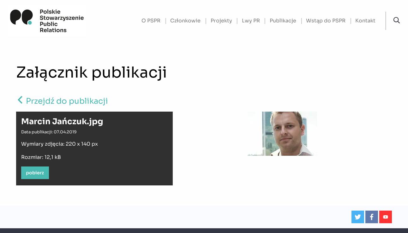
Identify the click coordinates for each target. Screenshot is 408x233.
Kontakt (365, 20)
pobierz (35, 173)
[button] (396, 20)
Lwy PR (251, 20)
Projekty (221, 20)
